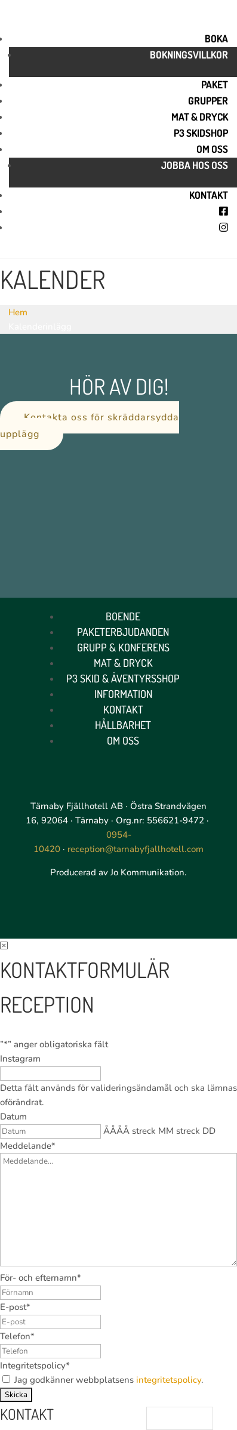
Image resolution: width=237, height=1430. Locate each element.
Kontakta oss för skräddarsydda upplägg (89, 425)
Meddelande (28, 1146)
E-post (15, 1307)
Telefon (17, 1336)
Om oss (212, 149)
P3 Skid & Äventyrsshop (123, 678)
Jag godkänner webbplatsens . (109, 1380)
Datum (13, 1117)
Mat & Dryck (199, 116)
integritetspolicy (168, 1380)
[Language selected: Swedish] (179, 1418)
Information (123, 693)
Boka (216, 38)
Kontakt (208, 195)
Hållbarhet (123, 724)
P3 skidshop (201, 133)
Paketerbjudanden (123, 631)
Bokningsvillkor (189, 54)
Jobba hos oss (194, 165)
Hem (17, 312)
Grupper (208, 100)
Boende (123, 616)
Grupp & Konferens (123, 647)
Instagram (20, 1059)
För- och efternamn (40, 1278)
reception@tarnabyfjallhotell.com (135, 849)
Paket (214, 84)
